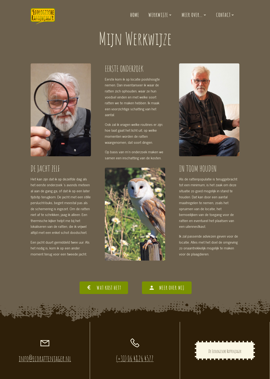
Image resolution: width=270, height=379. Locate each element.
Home (134, 14)
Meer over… (194, 14)
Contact (225, 14)
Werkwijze (160, 14)
